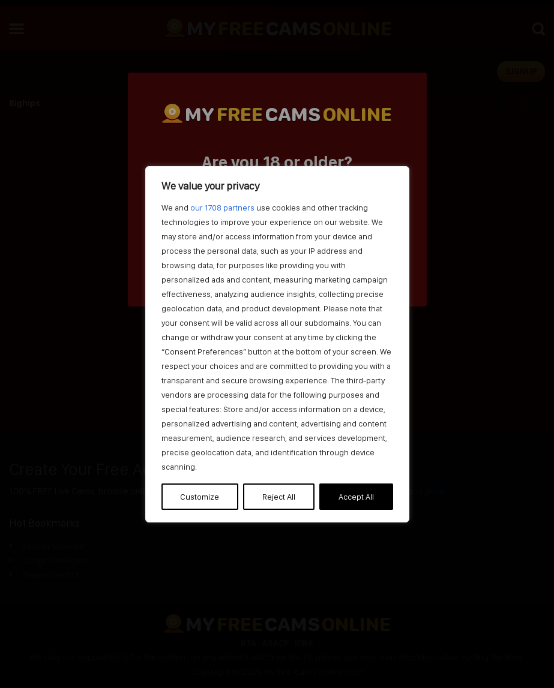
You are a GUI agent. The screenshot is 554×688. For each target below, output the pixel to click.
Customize (199, 496)
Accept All (356, 496)
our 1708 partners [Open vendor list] (222, 207)
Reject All (278, 496)
